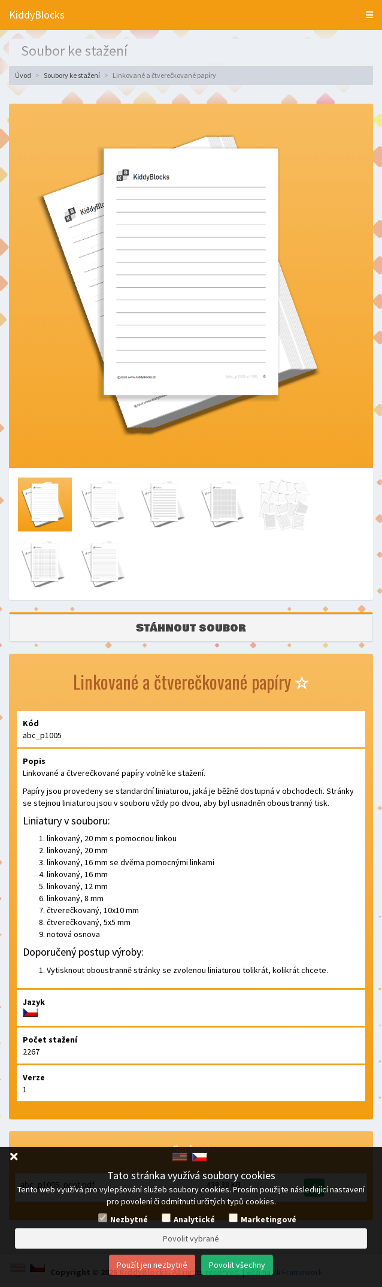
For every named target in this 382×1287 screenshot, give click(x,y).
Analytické (194, 1219)
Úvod (23, 75)
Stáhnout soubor (191, 628)
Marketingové (268, 1219)
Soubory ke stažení (72, 75)
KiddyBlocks (37, 15)
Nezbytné (129, 1219)
